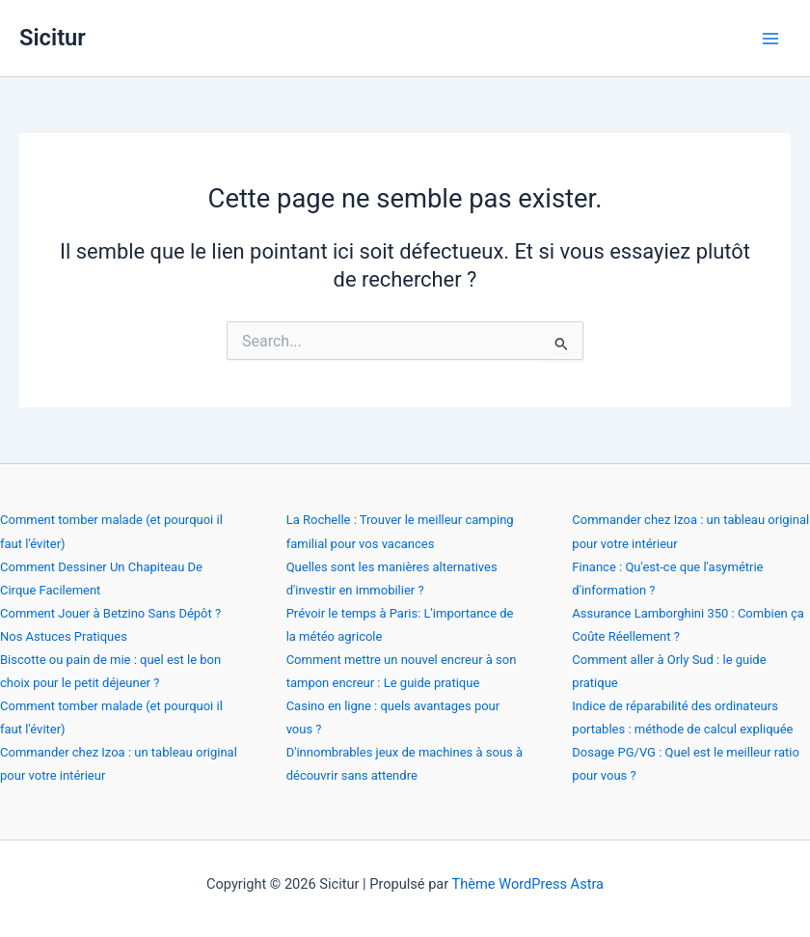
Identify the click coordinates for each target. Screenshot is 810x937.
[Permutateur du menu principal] (770, 38)
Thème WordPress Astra (528, 884)
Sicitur (52, 37)
